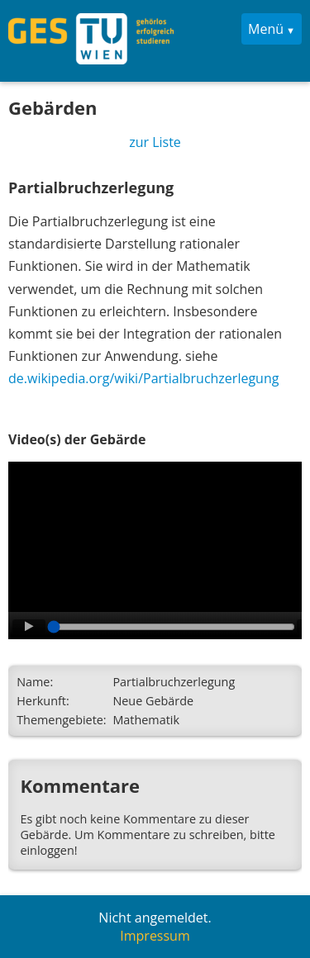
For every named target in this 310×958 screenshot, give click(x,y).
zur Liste (155, 142)
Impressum (154, 936)
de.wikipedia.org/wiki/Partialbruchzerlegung (143, 378)
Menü (266, 29)
